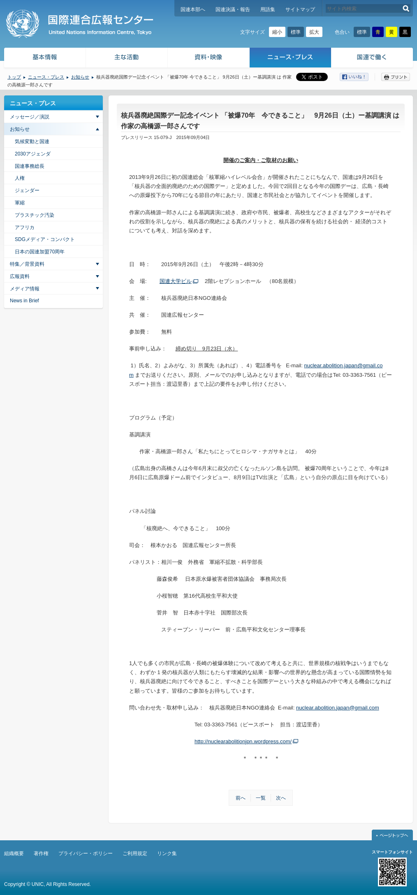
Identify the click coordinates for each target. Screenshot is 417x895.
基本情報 (44, 58)
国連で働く (372, 58)
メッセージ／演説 (29, 117)
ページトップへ (392, 835)
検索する (406, 8)
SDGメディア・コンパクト (45, 239)
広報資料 (20, 276)
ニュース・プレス (290, 58)
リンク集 (167, 853)
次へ (281, 798)
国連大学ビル (176, 281)
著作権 (41, 853)
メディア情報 (24, 289)
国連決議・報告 (232, 9)
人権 (20, 178)
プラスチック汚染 (34, 215)
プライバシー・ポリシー (85, 853)
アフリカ (25, 227)
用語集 (267, 9)
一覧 (261, 798)
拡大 (314, 32)
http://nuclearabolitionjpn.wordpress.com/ (243, 741)
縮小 (277, 32)
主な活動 (127, 58)
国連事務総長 (29, 166)
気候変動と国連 (32, 141)
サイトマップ (300, 9)
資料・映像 (209, 58)
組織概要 (14, 853)
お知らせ (80, 76)
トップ (14, 76)
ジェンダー (27, 190)
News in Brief (24, 301)
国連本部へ (193, 9)
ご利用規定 (135, 853)
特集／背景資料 (27, 264)
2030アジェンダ (33, 154)
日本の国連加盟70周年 (40, 252)
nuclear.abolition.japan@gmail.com (337, 708)
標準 (296, 32)
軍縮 (20, 203)
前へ (241, 798)
